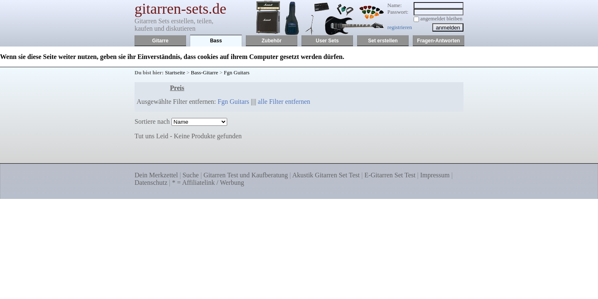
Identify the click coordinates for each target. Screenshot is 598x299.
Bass (216, 41)
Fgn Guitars (237, 72)
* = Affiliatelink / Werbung (208, 182)
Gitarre (160, 41)
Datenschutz (151, 182)
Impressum (435, 175)
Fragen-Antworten (438, 41)
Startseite (175, 72)
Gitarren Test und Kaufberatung (245, 175)
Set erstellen (382, 41)
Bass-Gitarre (204, 72)
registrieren (399, 27)
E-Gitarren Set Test (389, 175)
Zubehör (272, 41)
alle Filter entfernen (284, 101)
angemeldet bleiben (441, 18)
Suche (191, 175)
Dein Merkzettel (156, 175)
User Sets (327, 41)
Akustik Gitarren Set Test (326, 175)
